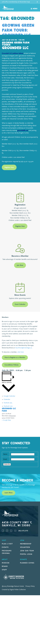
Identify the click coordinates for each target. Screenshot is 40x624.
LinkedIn (11, 531)
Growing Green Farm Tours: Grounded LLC (18, 30)
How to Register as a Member (15, 357)
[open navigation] (34, 8)
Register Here (9, 167)
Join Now (20, 265)
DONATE (23, 559)
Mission (5, 563)
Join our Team (27, 551)
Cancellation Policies (11, 365)
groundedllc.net (22, 130)
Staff (4, 570)
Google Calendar (9, 396)
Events (5, 547)
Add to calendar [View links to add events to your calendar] (7, 382)
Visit (4, 540)
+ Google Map (6, 420)
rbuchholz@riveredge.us (23, 348)
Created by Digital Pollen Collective (14, 590)
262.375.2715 (23, 531)
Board (5, 566)
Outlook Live (8, 406)
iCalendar (7, 399)
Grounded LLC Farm (9, 409)
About (5, 559)
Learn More (8, 493)
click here (20, 352)
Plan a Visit (7, 544)
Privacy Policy (30, 586)
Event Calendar (20, 304)
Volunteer (25, 547)
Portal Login (26, 554)
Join (22, 540)
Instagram (7, 531)
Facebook (3, 531)
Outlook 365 (8, 403)
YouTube (15, 531)
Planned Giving (27, 563)
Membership (25, 544)
